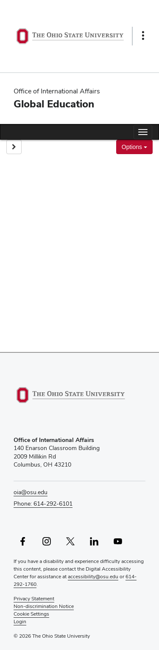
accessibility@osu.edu (93, 576)
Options (134, 147)
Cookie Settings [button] (31, 614)
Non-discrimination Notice (44, 606)
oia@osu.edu (30, 492)
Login (20, 621)
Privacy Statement (34, 598)
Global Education (54, 103)
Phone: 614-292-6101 (43, 503)
